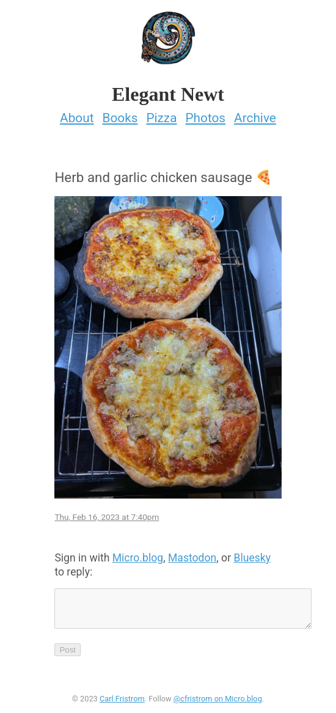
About (76, 118)
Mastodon (192, 558)
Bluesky (252, 558)
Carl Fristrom (122, 706)
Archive (255, 118)
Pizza (161, 118)
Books (119, 118)
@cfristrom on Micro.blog (217, 706)
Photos (205, 118)
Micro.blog (137, 558)
